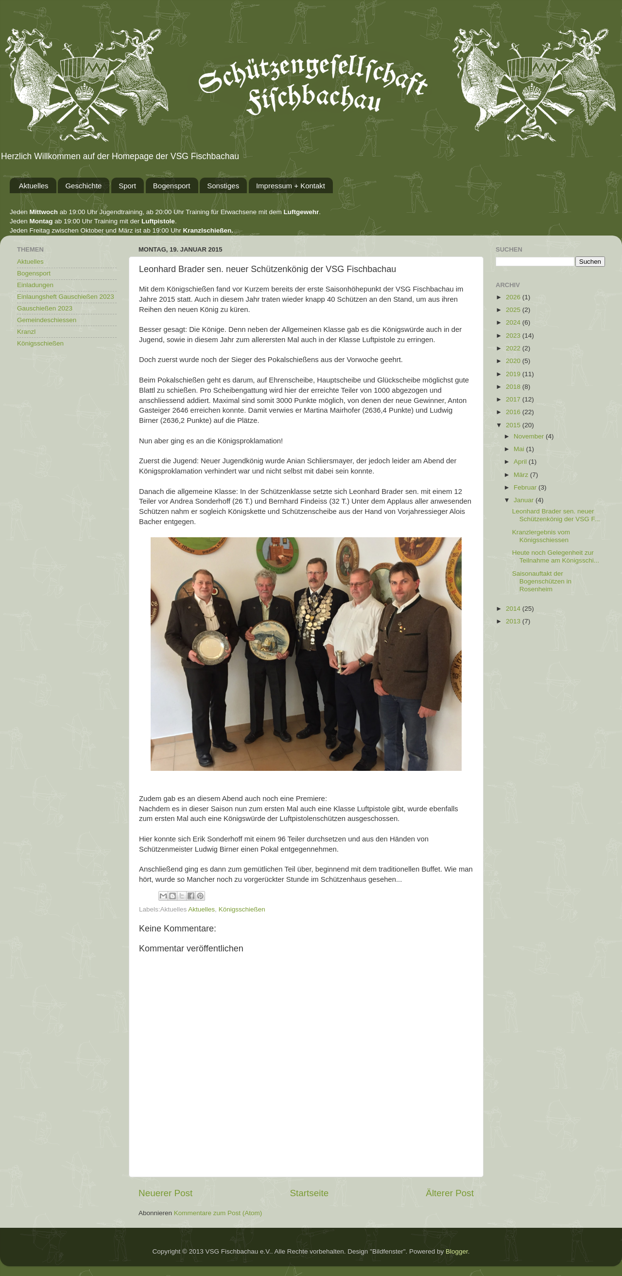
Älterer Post (450, 1193)
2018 (514, 386)
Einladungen (35, 285)
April (521, 461)
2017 (514, 399)
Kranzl (26, 331)
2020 (514, 361)
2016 (514, 412)
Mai (520, 449)
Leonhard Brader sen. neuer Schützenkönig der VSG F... (556, 515)
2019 (514, 374)
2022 (514, 348)
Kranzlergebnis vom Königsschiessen (541, 536)
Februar (526, 487)
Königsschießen (242, 909)
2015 (514, 425)
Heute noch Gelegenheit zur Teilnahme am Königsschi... (555, 556)
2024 (514, 322)
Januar (525, 500)
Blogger (457, 1251)
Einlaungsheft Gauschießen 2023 (65, 296)
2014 (514, 608)
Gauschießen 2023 (44, 308)
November (530, 436)
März (522, 474)
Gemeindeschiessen (46, 320)
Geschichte (83, 186)
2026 (514, 297)
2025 (514, 309)
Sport (127, 186)
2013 (514, 621)
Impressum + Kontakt (290, 186)
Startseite (309, 1193)
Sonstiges (223, 186)
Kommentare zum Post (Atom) (218, 1213)
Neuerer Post (165, 1193)
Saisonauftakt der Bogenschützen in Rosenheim (541, 581)
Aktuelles (34, 186)
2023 (514, 335)
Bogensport (171, 186)
